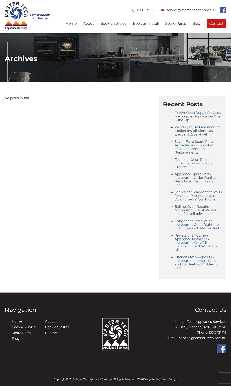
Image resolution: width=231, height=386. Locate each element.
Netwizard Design (166, 379)
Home (71, 23)
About (88, 23)
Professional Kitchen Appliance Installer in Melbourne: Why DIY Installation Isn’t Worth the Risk (196, 243)
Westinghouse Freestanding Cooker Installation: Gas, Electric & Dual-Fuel (198, 130)
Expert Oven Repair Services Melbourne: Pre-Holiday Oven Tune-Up (199, 116)
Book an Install (146, 23)
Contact (216, 23)
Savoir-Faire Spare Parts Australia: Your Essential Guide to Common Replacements (194, 147)
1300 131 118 (142, 10)
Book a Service (113, 23)
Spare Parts (175, 23)
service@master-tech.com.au (187, 10)
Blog (196, 23)
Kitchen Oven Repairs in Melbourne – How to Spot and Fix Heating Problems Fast (196, 262)
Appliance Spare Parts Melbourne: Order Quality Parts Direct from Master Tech (195, 179)
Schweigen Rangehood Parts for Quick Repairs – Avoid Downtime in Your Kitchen (198, 195)
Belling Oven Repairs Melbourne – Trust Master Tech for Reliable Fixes (195, 210)
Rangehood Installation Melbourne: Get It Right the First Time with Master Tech (197, 224)
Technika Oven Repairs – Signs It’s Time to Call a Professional (195, 163)
